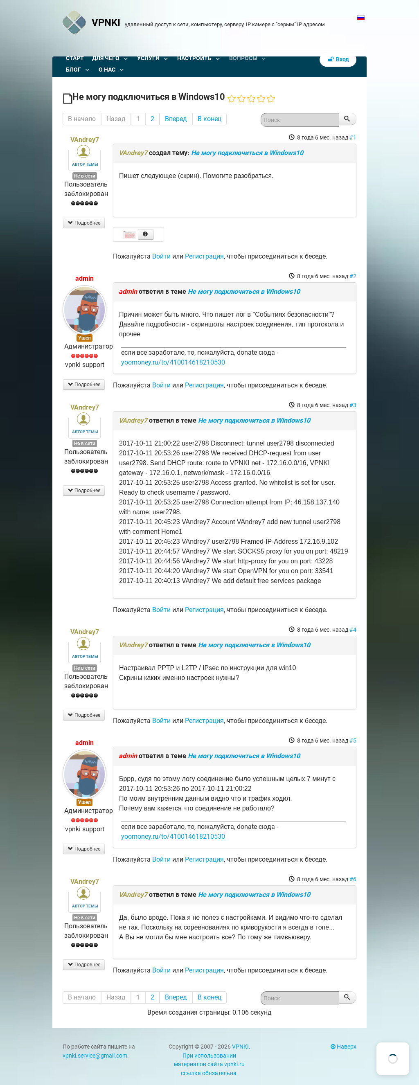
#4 (352, 629)
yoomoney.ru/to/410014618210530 (173, 362)
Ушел (84, 338)
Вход (338, 59)
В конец (209, 119)
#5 (352, 740)
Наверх (343, 1046)
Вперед (176, 119)
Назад (116, 119)
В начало (82, 119)
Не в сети (84, 176)
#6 (352, 879)
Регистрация (204, 256)
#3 (352, 405)
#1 (352, 137)
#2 (352, 276)
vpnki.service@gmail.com (95, 1055)
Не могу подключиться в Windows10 (247, 153)
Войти (161, 256)
